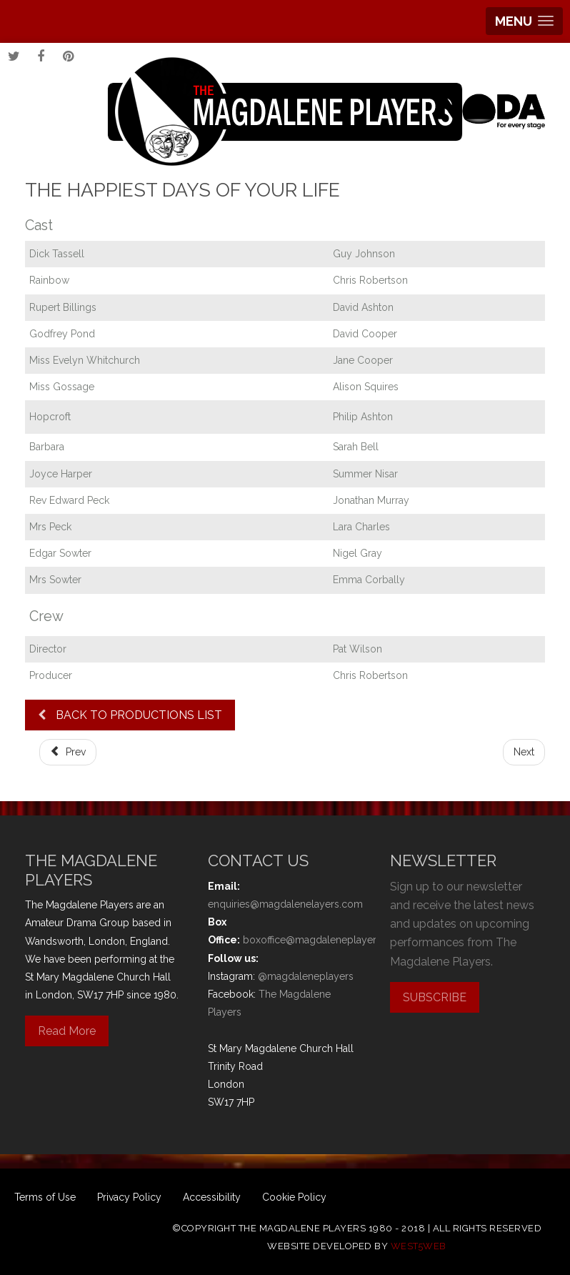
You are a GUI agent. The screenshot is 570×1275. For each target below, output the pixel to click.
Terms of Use (45, 1197)
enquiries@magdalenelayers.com (285, 904)
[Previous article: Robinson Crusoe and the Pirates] (67, 752)
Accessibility (212, 1197)
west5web (418, 1246)
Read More (67, 1031)
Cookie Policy (294, 1197)
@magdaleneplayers (306, 976)
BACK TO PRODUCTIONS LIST (130, 715)
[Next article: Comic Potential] (524, 752)
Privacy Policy (129, 1197)
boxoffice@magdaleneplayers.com (324, 940)
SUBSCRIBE (434, 997)
